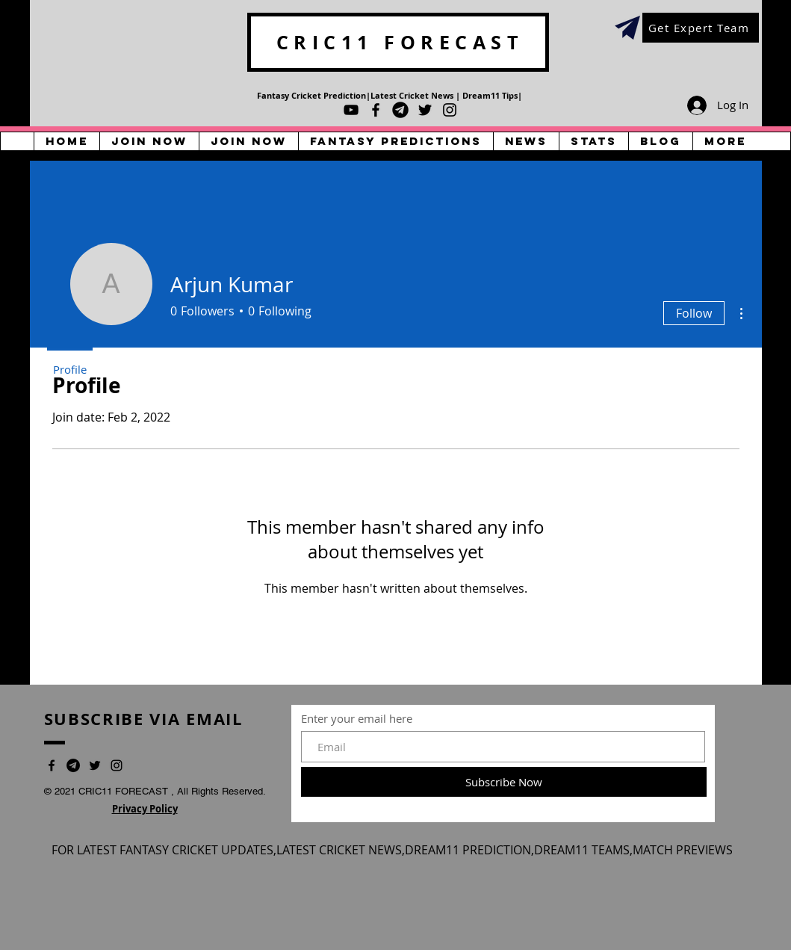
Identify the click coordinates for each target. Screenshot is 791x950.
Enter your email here (356, 718)
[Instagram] (450, 110)
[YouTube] (351, 110)
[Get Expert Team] (700, 28)
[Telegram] (400, 110)
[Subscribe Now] (504, 782)
